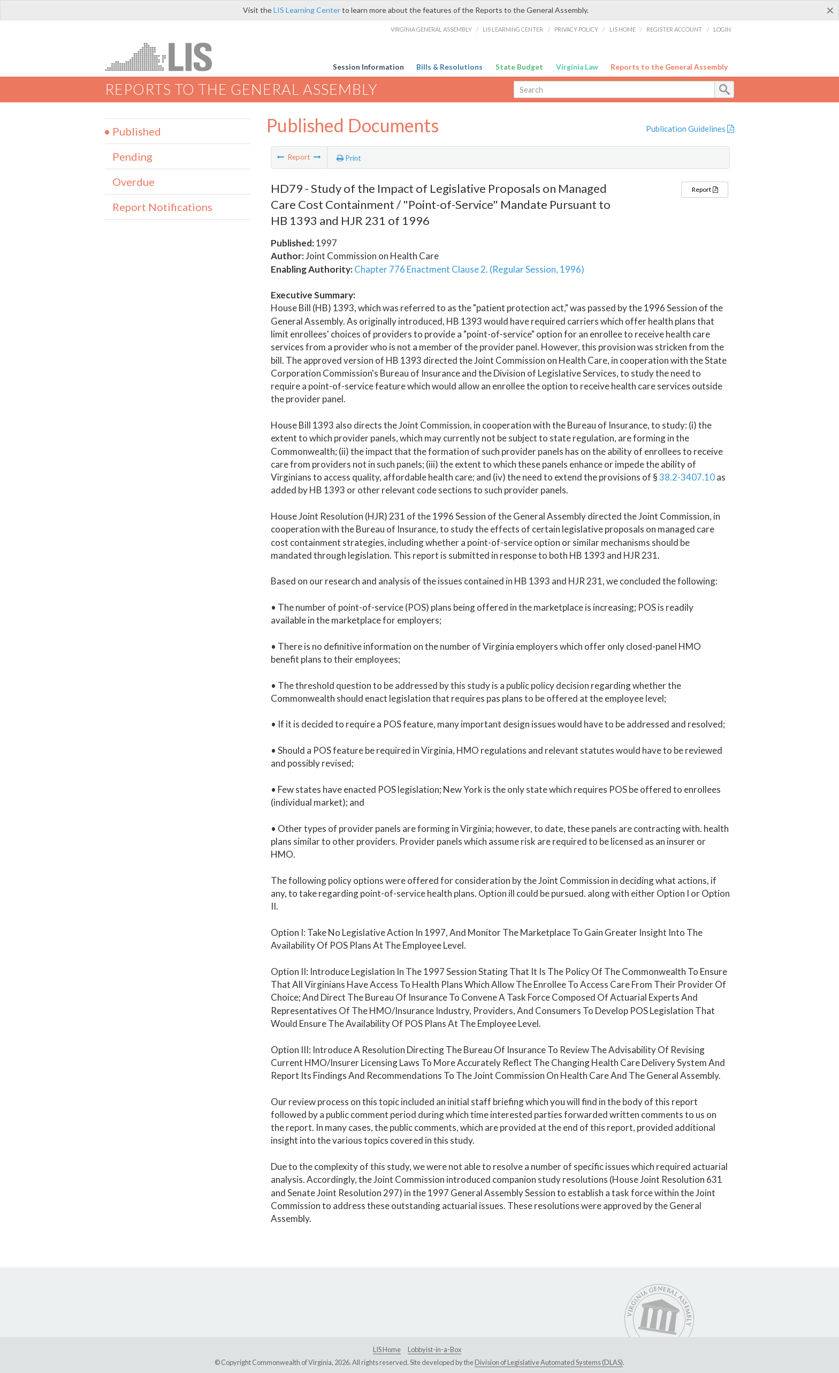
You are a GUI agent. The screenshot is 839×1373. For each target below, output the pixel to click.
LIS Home (622, 29)
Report (705, 189)
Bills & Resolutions (449, 67)
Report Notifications (162, 206)
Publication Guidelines (690, 128)
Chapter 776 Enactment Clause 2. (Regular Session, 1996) (469, 269)
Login (722, 29)
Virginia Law (577, 67)
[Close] (830, 10)
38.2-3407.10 (687, 477)
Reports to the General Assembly (669, 67)
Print (349, 158)
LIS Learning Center (306, 9)
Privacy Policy (576, 29)
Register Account (674, 29)
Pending (132, 156)
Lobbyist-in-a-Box (434, 1349)
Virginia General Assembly (431, 29)
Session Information (368, 67)
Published (136, 131)
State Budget (519, 67)
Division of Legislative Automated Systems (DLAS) (549, 1362)
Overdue (133, 181)
